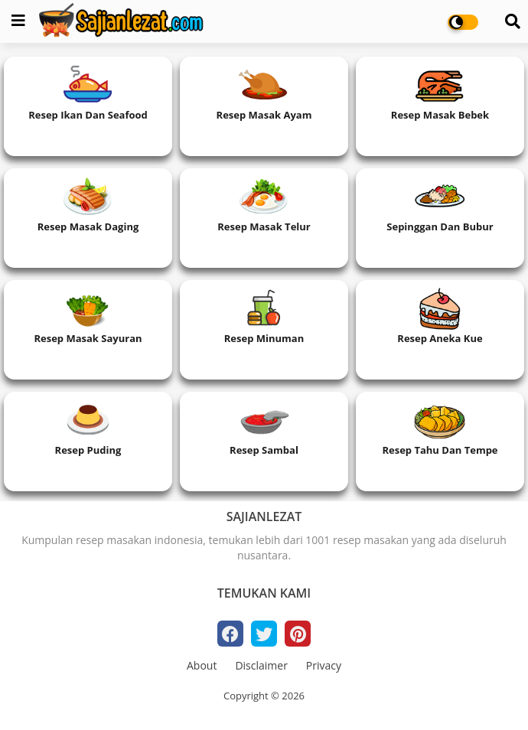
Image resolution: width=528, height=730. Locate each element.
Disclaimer (261, 665)
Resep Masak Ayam (264, 115)
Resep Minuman (264, 338)
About (202, 665)
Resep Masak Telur (264, 226)
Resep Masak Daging (88, 226)
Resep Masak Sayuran (88, 338)
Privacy (323, 665)
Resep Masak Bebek (440, 115)
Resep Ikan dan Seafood (88, 115)
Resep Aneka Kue (439, 338)
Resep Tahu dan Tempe (439, 450)
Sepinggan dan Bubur (439, 226)
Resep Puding (88, 450)
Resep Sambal (264, 450)
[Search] (512, 21)
